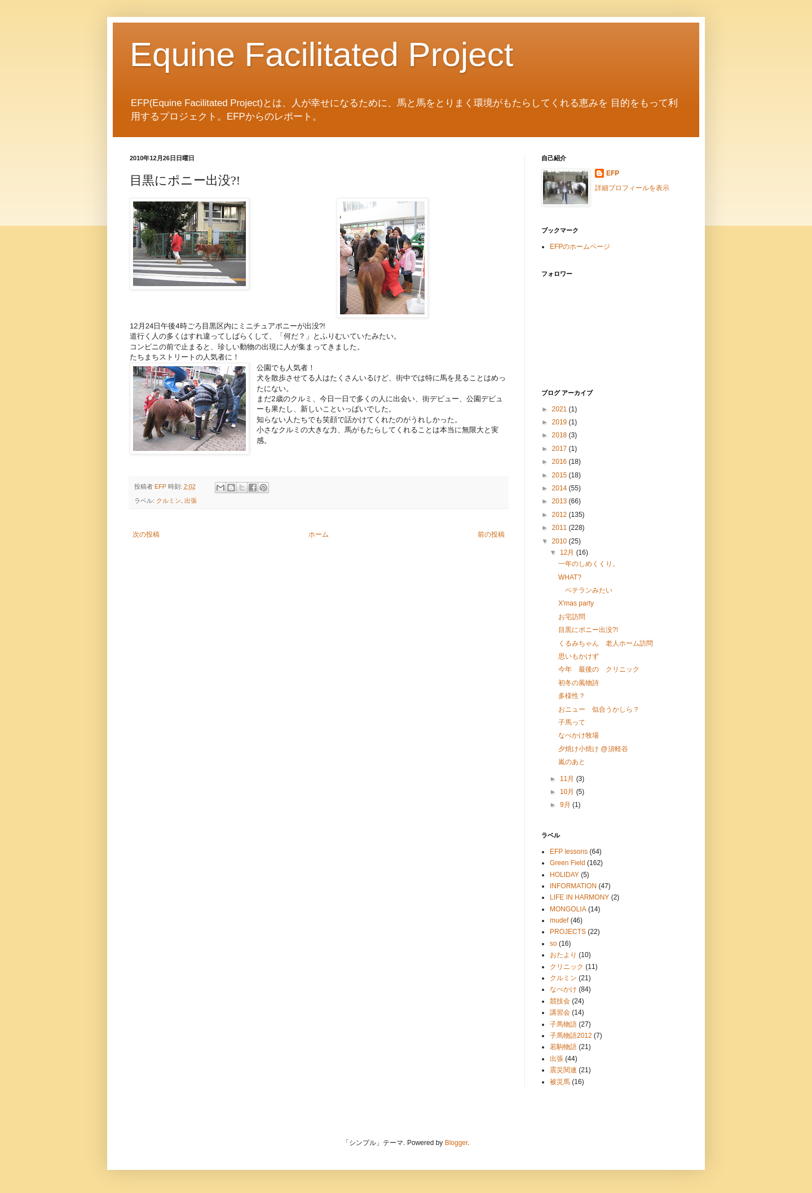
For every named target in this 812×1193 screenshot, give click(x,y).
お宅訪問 (571, 617)
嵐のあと (571, 762)
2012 (560, 515)
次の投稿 (146, 534)
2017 (560, 449)
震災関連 (563, 1070)
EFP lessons (569, 852)
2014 (560, 488)
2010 (560, 541)
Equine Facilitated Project (321, 54)
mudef (559, 920)
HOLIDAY (564, 875)
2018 (560, 435)
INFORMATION (573, 886)
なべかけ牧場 (578, 735)
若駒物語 (563, 1047)
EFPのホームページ (580, 247)
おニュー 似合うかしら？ (598, 709)
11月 (568, 779)
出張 (190, 500)
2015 (560, 475)
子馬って (571, 722)
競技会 (560, 1001)
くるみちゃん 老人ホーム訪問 (605, 643)
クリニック (567, 967)
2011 (560, 528)
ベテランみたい (585, 590)
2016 (560, 462)
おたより (563, 955)
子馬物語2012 (571, 1036)
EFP (612, 173)
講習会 (560, 1012)
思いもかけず (578, 656)
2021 (560, 409)
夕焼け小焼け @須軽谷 (593, 749)
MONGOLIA (568, 909)
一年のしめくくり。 (588, 564)
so (553, 944)
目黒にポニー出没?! (588, 630)
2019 (560, 422)
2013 (560, 501)
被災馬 (560, 1082)
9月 (566, 805)
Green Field (567, 863)
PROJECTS (568, 932)
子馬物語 (563, 1024)
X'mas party (576, 603)
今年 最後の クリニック (598, 669)
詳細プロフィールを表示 (632, 188)
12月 (568, 552)
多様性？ (571, 696)
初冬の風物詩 (578, 683)
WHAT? (569, 577)
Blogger (456, 1143)
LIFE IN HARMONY (579, 897)
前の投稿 (491, 534)
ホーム (318, 534)
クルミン (168, 500)
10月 (568, 792)
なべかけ (563, 989)
